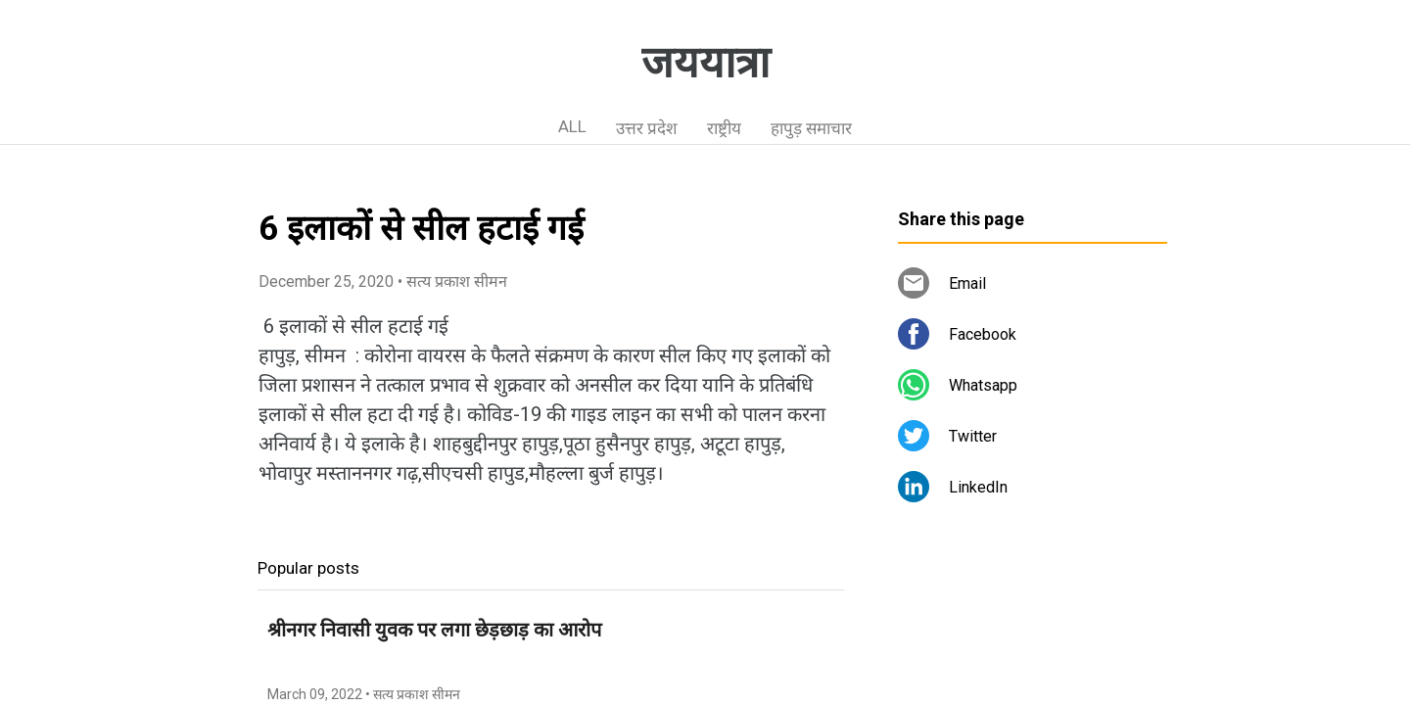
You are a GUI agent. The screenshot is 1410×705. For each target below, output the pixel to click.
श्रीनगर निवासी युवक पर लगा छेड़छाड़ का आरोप (434, 629)
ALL (572, 126)
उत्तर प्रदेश (647, 128)
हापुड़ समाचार (811, 128)
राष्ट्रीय (724, 128)
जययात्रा (705, 62)
